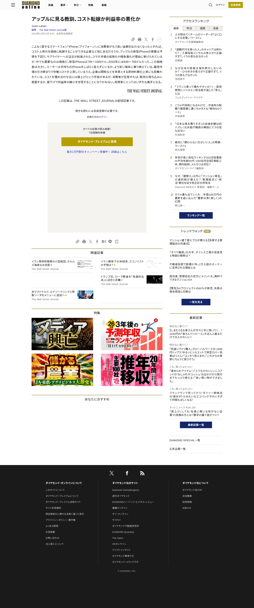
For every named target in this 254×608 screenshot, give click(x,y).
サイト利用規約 (53, 503)
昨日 (189, 28)
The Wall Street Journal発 (53, 30)
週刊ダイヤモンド (121, 491)
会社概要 (187, 491)
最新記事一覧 (196, 424)
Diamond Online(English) (125, 485)
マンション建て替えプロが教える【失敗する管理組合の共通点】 (196, 242)
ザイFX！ (116, 515)
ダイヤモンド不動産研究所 (125, 521)
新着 (71, 6)
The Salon (117, 533)
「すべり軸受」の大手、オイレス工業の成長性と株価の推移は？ (196, 254)
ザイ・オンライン (120, 509)
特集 (111, 6)
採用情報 (187, 497)
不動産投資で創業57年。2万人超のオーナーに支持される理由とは (196, 266)
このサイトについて (55, 485)
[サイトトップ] (47, 6)
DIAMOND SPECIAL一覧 (185, 440)
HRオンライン (119, 539)
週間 (202, 28)
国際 (34, 30)
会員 (216, 28)
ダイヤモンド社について (195, 478)
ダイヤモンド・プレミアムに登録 (96, 141)
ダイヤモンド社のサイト (125, 478)
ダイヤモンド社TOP (192, 485)
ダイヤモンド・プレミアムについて (62, 491)
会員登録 (215, 6)
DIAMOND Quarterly (123, 527)
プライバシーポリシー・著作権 (60, 515)
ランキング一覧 (196, 215)
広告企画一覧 (178, 448)
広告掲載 (50, 527)
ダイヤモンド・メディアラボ (125, 557)
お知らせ (186, 503)
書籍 (124, 6)
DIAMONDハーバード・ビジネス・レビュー (133, 497)
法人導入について (55, 539)
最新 (176, 28)
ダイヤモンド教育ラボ (123, 551)
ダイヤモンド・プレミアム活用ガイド (63, 497)
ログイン (200, 6)
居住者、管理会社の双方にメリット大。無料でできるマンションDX (196, 278)
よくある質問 (52, 521)
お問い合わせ (52, 533)
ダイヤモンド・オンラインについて (64, 478)
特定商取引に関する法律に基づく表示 (65, 509)
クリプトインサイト (121, 545)
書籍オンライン (120, 503)
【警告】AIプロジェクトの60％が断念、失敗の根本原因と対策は (196, 290)
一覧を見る (196, 302)
